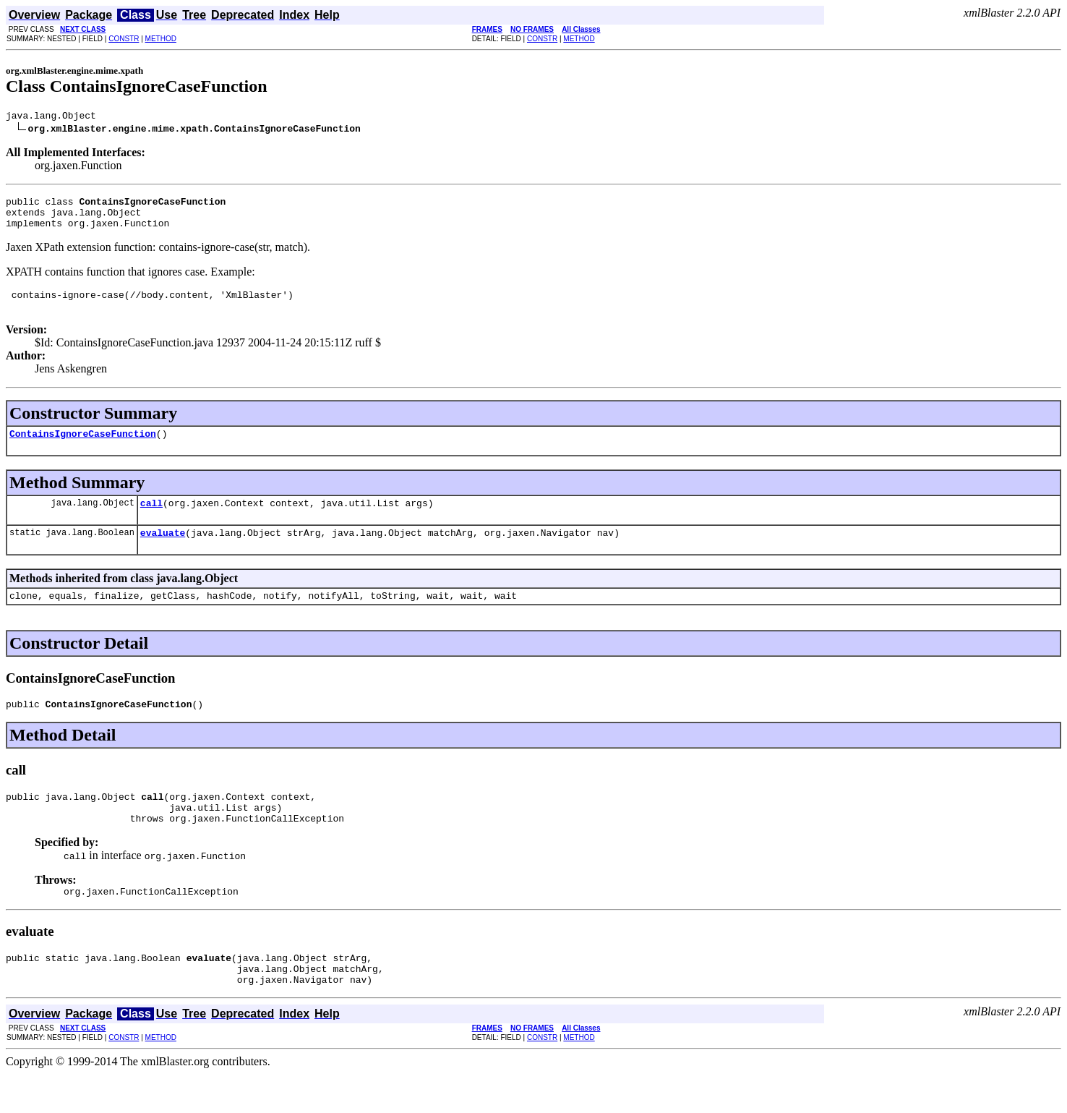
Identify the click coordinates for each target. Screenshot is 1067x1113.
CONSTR (123, 39)
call (151, 519)
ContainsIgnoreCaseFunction (82, 448)
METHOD (160, 39)
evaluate (162, 551)
